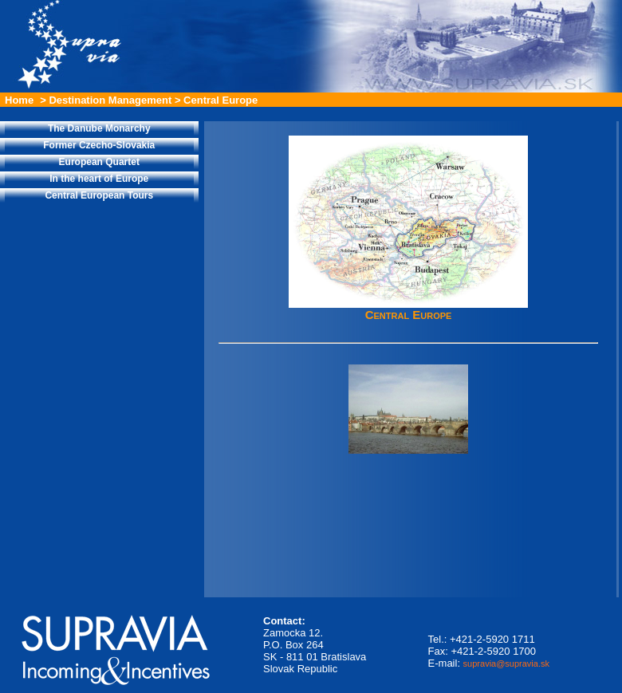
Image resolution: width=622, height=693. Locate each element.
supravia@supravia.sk (506, 663)
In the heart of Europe (98, 178)
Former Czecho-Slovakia (99, 145)
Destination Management (110, 100)
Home (19, 100)
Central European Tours (99, 195)
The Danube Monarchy (99, 128)
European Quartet (99, 161)
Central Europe (220, 100)
